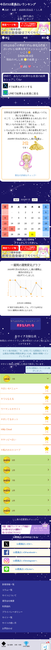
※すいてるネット (9, 419)
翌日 (46, 38)
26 (46, 229)
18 (39, 223)
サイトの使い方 (9, 623)
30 (25, 234)
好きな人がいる (25, 325)
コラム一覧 (7, 590)
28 (12, 234)
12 (46, 218)
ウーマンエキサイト (10, 409)
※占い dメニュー (9, 388)
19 (46, 223)
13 (5, 223)
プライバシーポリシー (12, 612)
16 (25, 223)
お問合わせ (7, 628)
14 (12, 223)
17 (32, 223)
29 (19, 234)
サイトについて (9, 595)
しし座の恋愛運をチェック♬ (25, 519)
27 (5, 234)
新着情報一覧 (8, 584)
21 (12, 229)
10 (32, 218)
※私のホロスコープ (10, 450)
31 (32, 234)
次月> (35, 200)
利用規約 (6, 606)
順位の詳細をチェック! (25, 175)
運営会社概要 (8, 601)
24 (32, 229)
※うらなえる (7, 399)
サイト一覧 (7, 617)
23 (25, 229)
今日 (25, 38)
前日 (5, 38)
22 (19, 229)
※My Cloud (6, 429)
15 (19, 223)
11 (39, 218)
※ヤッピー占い (8, 439)
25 (39, 229)
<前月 (16, 200)
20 (5, 229)
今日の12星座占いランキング (18, 4)
